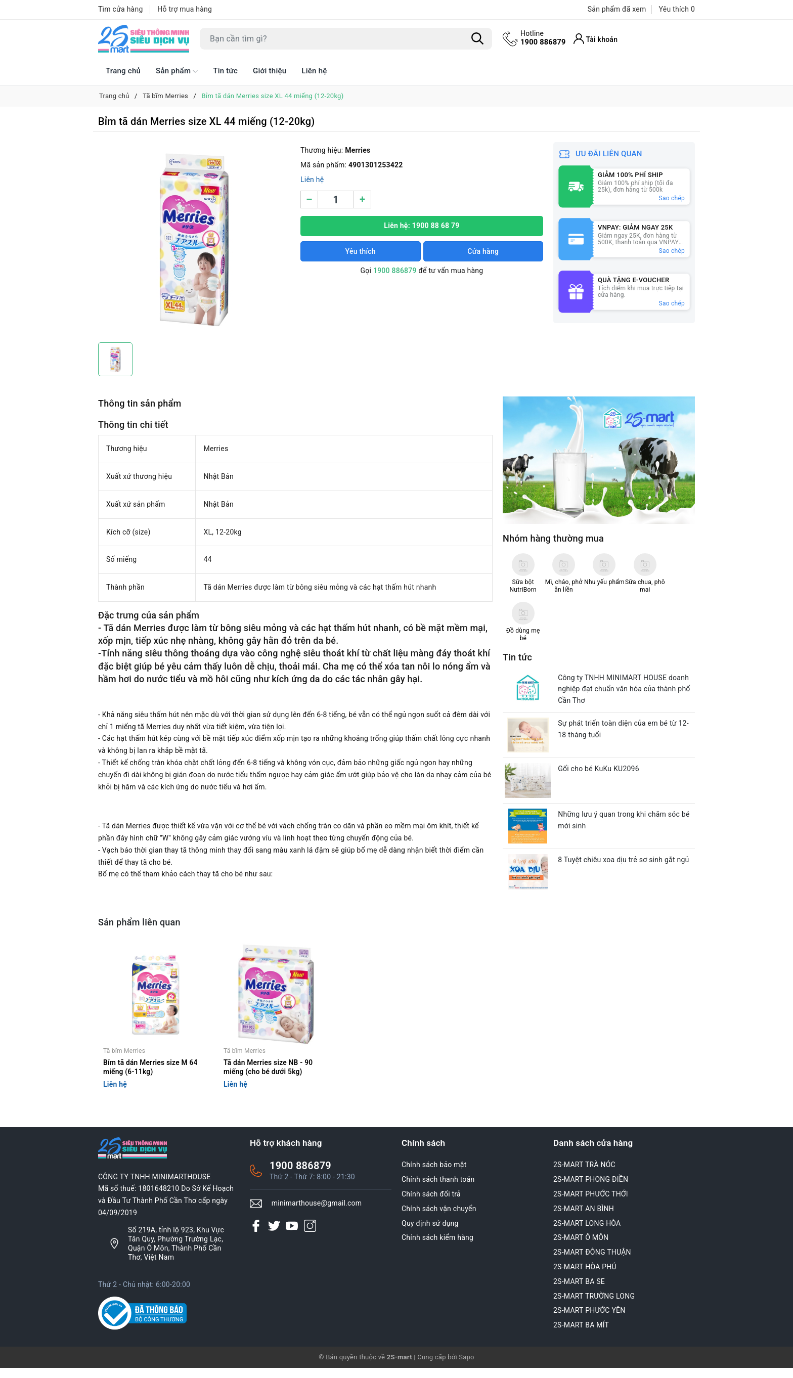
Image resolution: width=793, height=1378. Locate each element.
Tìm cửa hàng (120, 9)
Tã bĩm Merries (124, 1060)
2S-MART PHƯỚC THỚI (590, 1204)
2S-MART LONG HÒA (587, 1233)
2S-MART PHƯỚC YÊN (589, 1321)
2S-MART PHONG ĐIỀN (590, 1190)
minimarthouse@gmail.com (317, 1213)
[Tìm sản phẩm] (346, 38)
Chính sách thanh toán (438, 1190)
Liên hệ (314, 70)
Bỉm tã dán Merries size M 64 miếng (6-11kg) (151, 1077)
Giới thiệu (269, 70)
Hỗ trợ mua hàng (184, 9)
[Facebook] (256, 1236)
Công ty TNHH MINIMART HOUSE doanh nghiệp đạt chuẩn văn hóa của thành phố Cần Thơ (627, 641)
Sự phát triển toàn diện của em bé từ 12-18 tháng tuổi (626, 683)
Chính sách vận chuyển (439, 1219)
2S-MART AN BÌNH (583, 1219)
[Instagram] (310, 1236)
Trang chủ (123, 70)
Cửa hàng (483, 251)
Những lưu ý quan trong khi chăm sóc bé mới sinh (626, 779)
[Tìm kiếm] (477, 39)
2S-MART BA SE (579, 1291)
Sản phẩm (177, 71)
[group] (194, 239)
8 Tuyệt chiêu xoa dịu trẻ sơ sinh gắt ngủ (626, 821)
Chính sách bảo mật (434, 1175)
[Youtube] (292, 1236)
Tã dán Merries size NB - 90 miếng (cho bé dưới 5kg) (269, 1077)
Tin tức (225, 70)
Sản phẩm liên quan (139, 922)
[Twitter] (274, 1236)
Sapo (466, 1367)
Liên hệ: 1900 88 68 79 (421, 225)
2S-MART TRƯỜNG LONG (594, 1306)
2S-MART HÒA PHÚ (584, 1277)
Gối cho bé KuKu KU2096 (601, 725)
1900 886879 (543, 38)
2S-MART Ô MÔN (580, 1248)
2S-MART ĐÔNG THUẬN (592, 1263)
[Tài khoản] (597, 38)
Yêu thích (360, 251)
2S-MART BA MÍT (581, 1335)
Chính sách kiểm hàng (437, 1248)
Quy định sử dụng (430, 1233)
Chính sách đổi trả (431, 1204)
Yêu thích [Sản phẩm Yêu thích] (677, 9)
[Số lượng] (336, 199)
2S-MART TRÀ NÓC (584, 1175)
